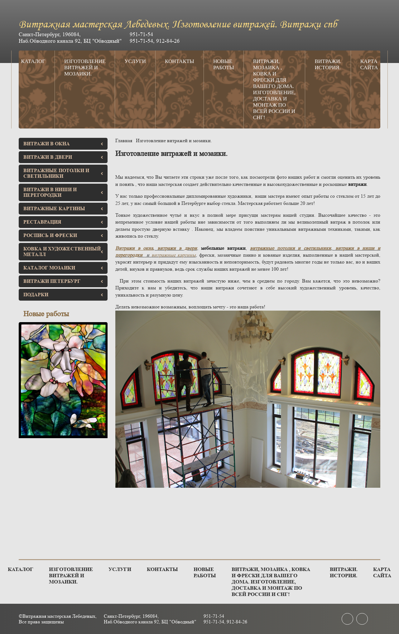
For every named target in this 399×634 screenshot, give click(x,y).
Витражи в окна (63, 143)
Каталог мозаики (63, 267)
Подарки (63, 294)
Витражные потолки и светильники (63, 173)
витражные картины (173, 255)
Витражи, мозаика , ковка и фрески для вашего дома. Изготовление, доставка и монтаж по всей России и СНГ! (274, 89)
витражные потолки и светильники (290, 248)
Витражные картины (63, 208)
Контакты (179, 61)
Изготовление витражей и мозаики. (84, 67)
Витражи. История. (328, 64)
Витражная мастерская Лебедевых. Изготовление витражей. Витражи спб (178, 25)
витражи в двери (177, 248)
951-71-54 (141, 34)
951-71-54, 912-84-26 (155, 41)
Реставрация (63, 222)
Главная (123, 140)
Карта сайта (369, 64)
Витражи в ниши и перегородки (63, 192)
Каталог (33, 61)
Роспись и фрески (63, 235)
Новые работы (223, 64)
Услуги (135, 61)
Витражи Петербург (63, 281)
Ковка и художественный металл (63, 251)
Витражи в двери (63, 157)
